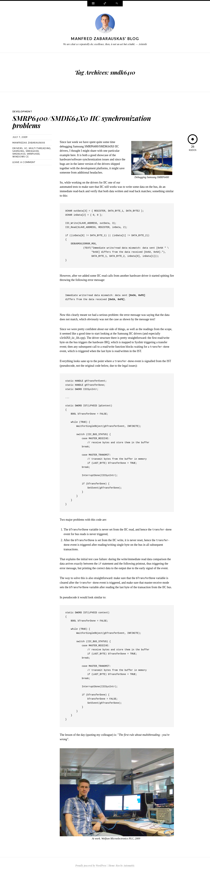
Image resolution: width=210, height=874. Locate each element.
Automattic (128, 865)
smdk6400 (32, 151)
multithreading (40, 148)
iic (26, 148)
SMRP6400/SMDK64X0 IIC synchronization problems (85, 121)
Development (22, 111)
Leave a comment (24, 162)
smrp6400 (33, 153)
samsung (18, 151)
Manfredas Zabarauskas (28, 142)
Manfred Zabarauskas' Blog (105, 38)
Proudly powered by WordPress (90, 865)
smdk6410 (18, 153)
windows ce (20, 156)
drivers (17, 148)
